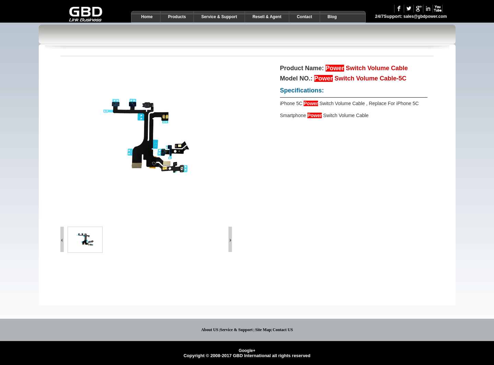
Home (147, 16)
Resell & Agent (266, 16)
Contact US (283, 329)
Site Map (263, 329)
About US (209, 329)
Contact (304, 16)
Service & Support (219, 16)
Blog (332, 16)
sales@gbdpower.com (425, 16)
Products (177, 16)
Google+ (247, 350)
